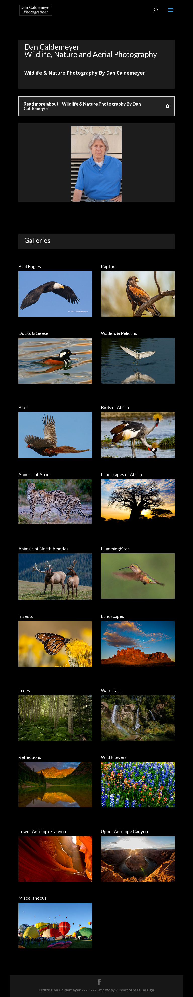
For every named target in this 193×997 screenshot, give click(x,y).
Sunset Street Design (134, 990)
